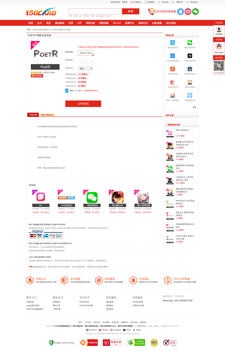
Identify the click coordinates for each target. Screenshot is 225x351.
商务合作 (115, 322)
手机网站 (151, 2)
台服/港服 (157, 23)
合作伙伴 (96, 322)
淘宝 (48, 23)
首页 (30, 23)
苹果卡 (86, 16)
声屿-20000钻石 (182, 130)
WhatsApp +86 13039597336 (178, 300)
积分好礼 (194, 2)
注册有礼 (137, 2)
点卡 (39, 23)
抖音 (70, 16)
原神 (76, 16)
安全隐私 (106, 322)
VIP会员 (165, 2)
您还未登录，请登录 (119, 2)
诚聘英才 (124, 322)
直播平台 (129, 23)
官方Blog (133, 322)
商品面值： (70, 52)
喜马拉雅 (99, 16)
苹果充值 (90, 23)
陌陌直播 (103, 23)
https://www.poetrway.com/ (54, 168)
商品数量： (70, 60)
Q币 (80, 16)
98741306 (219, 52)
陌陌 (93, 16)
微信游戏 (59, 23)
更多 (194, 107)
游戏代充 (143, 23)
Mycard (108, 16)
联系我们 (143, 322)
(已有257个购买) (48, 73)
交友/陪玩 (171, 23)
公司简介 (87, 322)
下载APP (179, 2)
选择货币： (70, 68)
